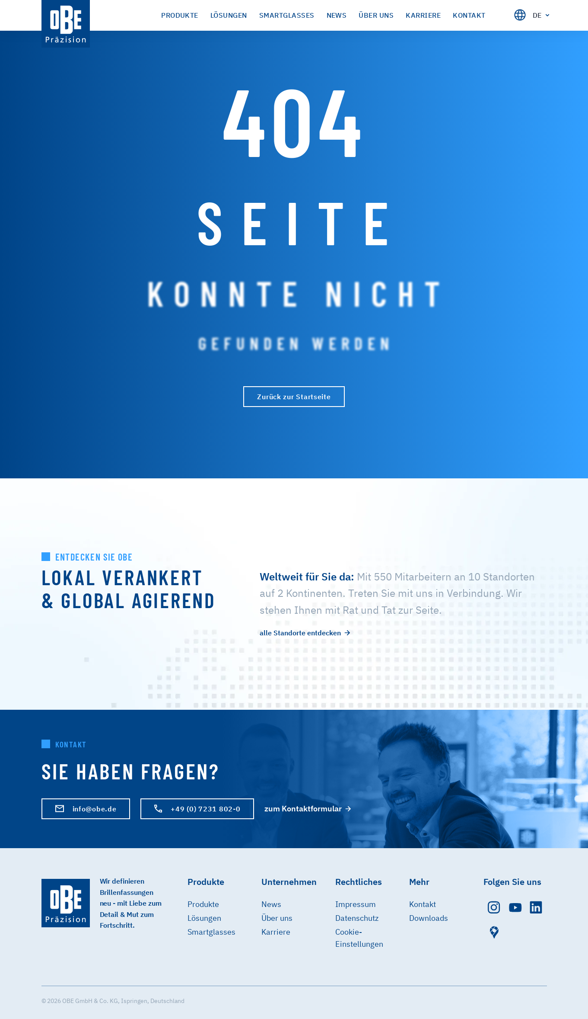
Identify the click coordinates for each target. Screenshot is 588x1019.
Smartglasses (211, 932)
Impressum (355, 904)
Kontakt (422, 904)
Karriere (275, 932)
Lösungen (204, 918)
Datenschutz (356, 918)
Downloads (428, 918)
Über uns (276, 918)
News (271, 904)
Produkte (203, 904)
